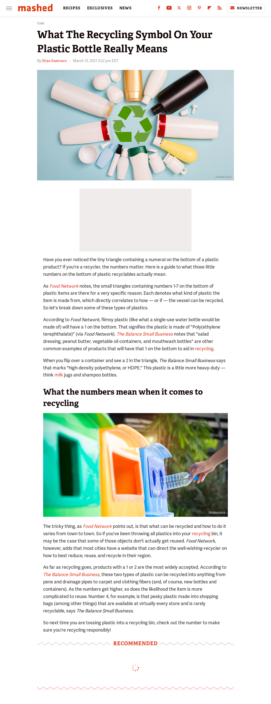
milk (59, 375)
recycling (204, 348)
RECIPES (71, 8)
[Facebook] (159, 9)
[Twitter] (179, 9)
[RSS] (219, 9)
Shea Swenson (54, 60)
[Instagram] (189, 9)
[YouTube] (169, 9)
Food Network (63, 286)
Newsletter (245, 8)
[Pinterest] (199, 9)
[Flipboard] (209, 9)
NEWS (125, 8)
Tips (40, 23)
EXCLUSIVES (100, 8)
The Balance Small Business (145, 334)
